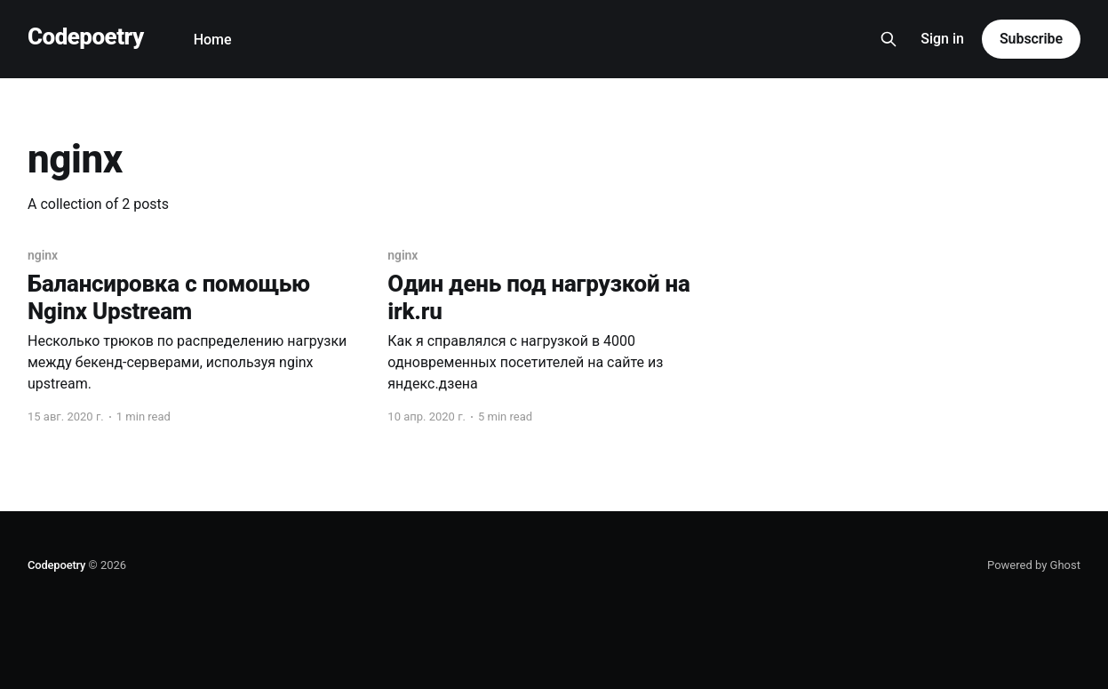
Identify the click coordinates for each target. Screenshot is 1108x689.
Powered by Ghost (1033, 565)
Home (213, 39)
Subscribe (1031, 38)
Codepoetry (86, 37)
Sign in (942, 38)
